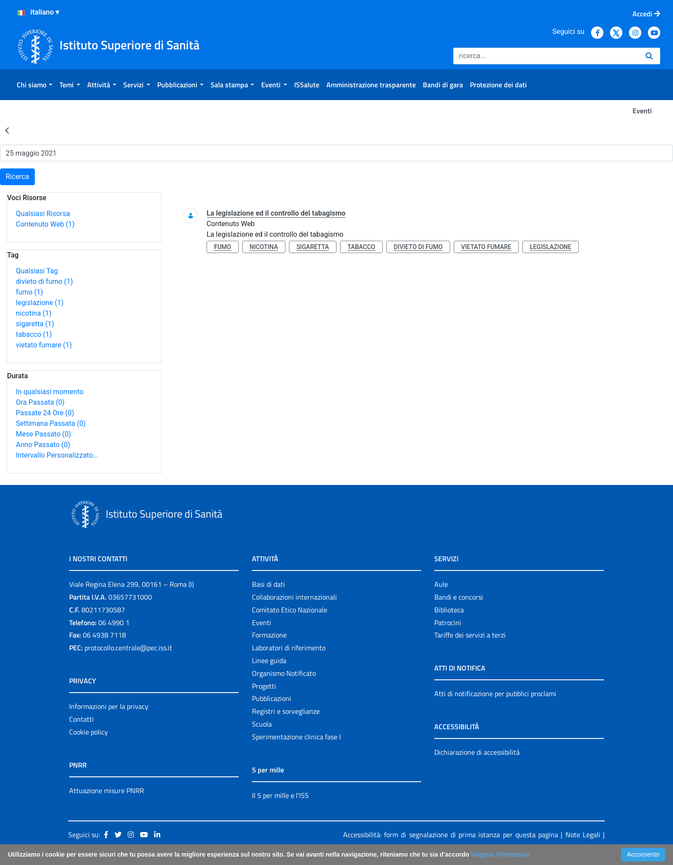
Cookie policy (88, 732)
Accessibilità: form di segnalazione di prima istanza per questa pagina (450, 834)
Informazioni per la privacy (108, 706)
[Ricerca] (546, 56)
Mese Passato (43, 434)
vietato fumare (44, 345)
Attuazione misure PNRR (106, 790)
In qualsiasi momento (49, 392)
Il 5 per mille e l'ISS (280, 795)
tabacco (34, 334)
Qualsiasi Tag (37, 271)
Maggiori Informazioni (500, 854)
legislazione (39, 302)
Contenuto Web (45, 224)
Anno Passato (43, 444)
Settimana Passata (50, 423)
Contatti (81, 719)
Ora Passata (40, 402)
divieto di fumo (44, 281)
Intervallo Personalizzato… (57, 455)
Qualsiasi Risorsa (43, 213)
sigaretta (35, 324)
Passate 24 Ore (45, 413)
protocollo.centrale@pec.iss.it (128, 647)
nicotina (34, 313)
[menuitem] (34, 84)
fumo (29, 292)
